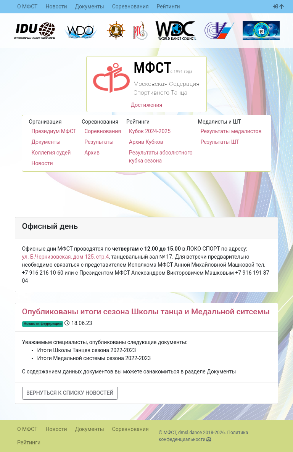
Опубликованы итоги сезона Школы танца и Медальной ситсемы (146, 311)
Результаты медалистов (231, 131)
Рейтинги (168, 6)
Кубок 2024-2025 (150, 131)
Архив (92, 153)
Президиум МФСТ (53, 131)
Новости (56, 6)
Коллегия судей (51, 153)
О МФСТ (27, 6)
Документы (89, 6)
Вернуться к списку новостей (69, 393)
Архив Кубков (146, 142)
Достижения (147, 105)
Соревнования (130, 6)
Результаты (99, 142)
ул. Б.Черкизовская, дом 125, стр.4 (65, 257)
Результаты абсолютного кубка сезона (161, 157)
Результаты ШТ (220, 142)
